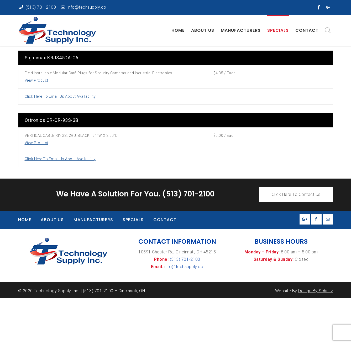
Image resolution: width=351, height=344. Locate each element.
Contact (164, 266)
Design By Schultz (315, 337)
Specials (133, 266)
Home (24, 266)
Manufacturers (93, 266)
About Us (52, 266)
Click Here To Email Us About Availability (60, 142)
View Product (36, 126)
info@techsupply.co (183, 312)
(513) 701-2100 (185, 305)
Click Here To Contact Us (296, 240)
